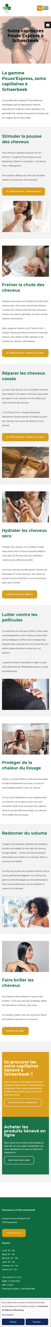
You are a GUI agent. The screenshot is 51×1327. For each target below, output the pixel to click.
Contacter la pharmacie (22, 1103)
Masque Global (15, 1032)
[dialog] (25, 1313)
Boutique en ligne (19, 1161)
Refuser (13, 1322)
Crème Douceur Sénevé (19, 595)
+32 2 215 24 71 (13, 1233)
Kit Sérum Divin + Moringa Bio (23, 192)
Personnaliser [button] (8, 1315)
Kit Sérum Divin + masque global (25, 354)
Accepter (37, 1322)
